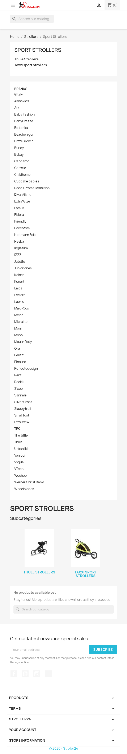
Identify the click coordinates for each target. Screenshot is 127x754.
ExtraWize (22, 201)
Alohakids (21, 101)
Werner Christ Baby (29, 482)
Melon (18, 315)
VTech (19, 469)
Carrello (20, 168)
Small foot (21, 415)
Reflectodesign (26, 369)
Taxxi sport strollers (30, 65)
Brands (20, 89)
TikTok (48, 673)
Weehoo (20, 476)
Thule (18, 442)
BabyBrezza (23, 121)
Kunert (19, 282)
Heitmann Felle (25, 235)
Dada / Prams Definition (32, 188)
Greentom (22, 228)
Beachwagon (24, 134)
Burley (19, 148)
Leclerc (19, 295)
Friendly (20, 221)
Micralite (20, 322)
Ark (16, 108)
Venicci (19, 455)
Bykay (19, 155)
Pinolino (20, 362)
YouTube (25, 673)
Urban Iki (21, 449)
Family (19, 208)
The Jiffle (21, 435)
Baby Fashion (24, 114)
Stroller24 (21, 422)
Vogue (19, 462)
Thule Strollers (26, 59)
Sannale (20, 395)
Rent (17, 375)
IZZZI (18, 255)
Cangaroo (21, 161)
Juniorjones (23, 268)
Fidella (19, 215)
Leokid (19, 302)
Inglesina (21, 248)
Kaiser (19, 275)
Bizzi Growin (23, 141)
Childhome (22, 175)
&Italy (18, 94)
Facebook (13, 673)
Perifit (19, 355)
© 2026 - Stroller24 (63, 748)
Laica (18, 288)
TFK (17, 429)
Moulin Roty (23, 342)
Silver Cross (23, 402)
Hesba (19, 241)
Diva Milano (22, 195)
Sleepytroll (22, 409)
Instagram (36, 673)
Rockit (19, 382)
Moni (18, 328)
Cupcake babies (26, 181)
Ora (17, 348)
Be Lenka (21, 128)
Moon (18, 335)
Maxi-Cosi (22, 308)
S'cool (18, 389)
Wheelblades (24, 489)
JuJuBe (19, 262)
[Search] (32, 19)
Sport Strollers (37, 49)
